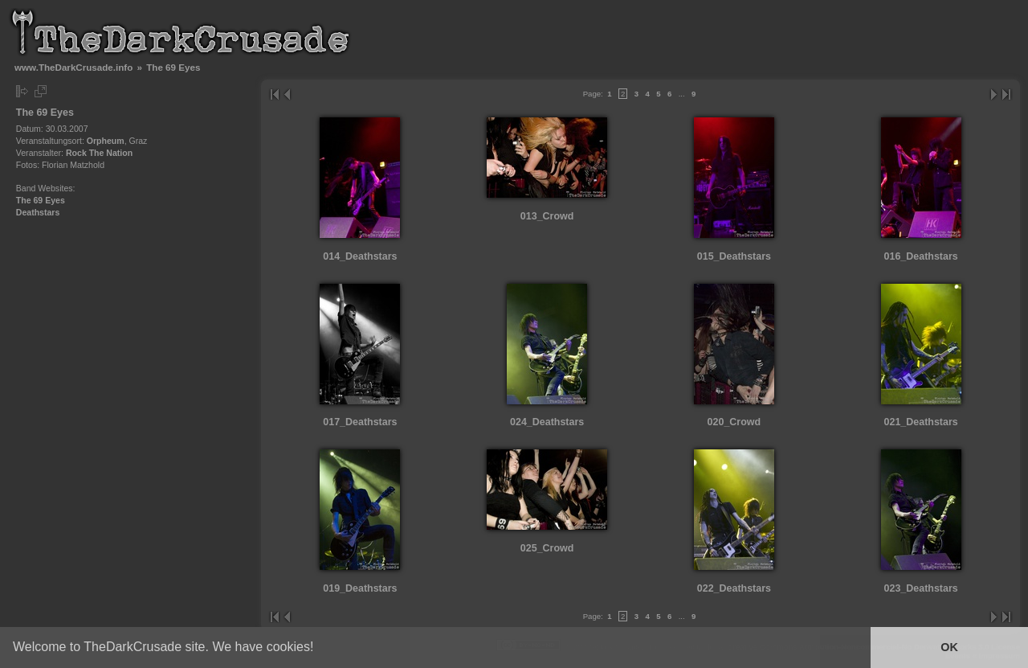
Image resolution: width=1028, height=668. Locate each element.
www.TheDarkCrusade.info (73, 67)
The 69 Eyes (40, 200)
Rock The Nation (99, 153)
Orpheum (105, 140)
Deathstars (38, 212)
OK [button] (949, 647)
